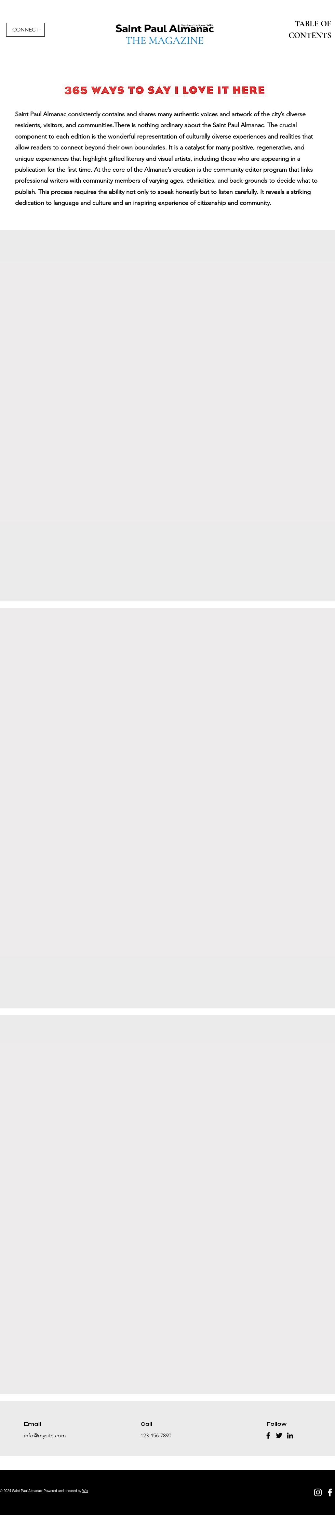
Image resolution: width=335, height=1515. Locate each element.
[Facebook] (268, 1435)
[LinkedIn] (290, 1435)
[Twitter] (279, 1435)
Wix (85, 1491)
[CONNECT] (25, 30)
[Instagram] (318, 1492)
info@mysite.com (45, 1435)
